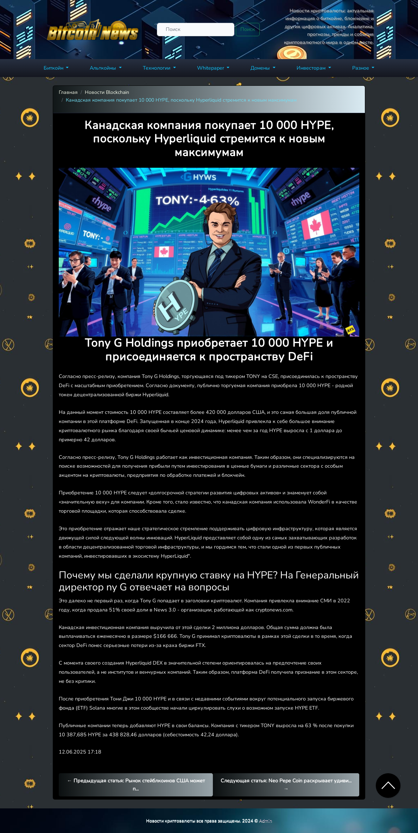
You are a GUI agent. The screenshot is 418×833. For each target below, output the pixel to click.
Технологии (157, 67)
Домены (261, 67)
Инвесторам (312, 67)
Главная (68, 92)
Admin (265, 821)
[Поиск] (195, 29)
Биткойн (54, 67)
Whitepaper (211, 67)
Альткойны (104, 67)
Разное (361, 67)
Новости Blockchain (107, 92)
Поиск (247, 29)
